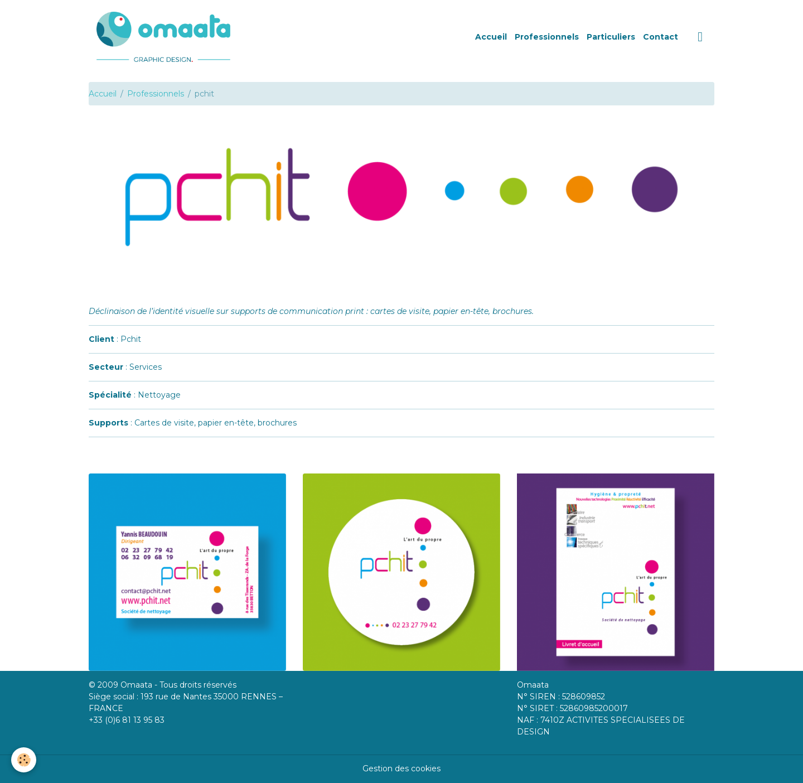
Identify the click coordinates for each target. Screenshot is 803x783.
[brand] (165, 37)
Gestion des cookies (401, 768)
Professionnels (547, 37)
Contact (660, 37)
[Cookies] (23, 759)
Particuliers (611, 37)
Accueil (491, 37)
